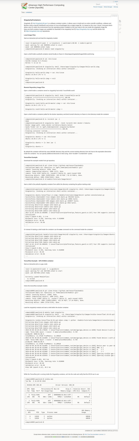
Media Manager (108, 7)
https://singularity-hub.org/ (84, 29)
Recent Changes (98, 7)
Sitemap (116, 7)
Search (117, 4)
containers (29, 12)
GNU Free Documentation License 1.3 (94, 434)
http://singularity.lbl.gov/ (40, 23)
